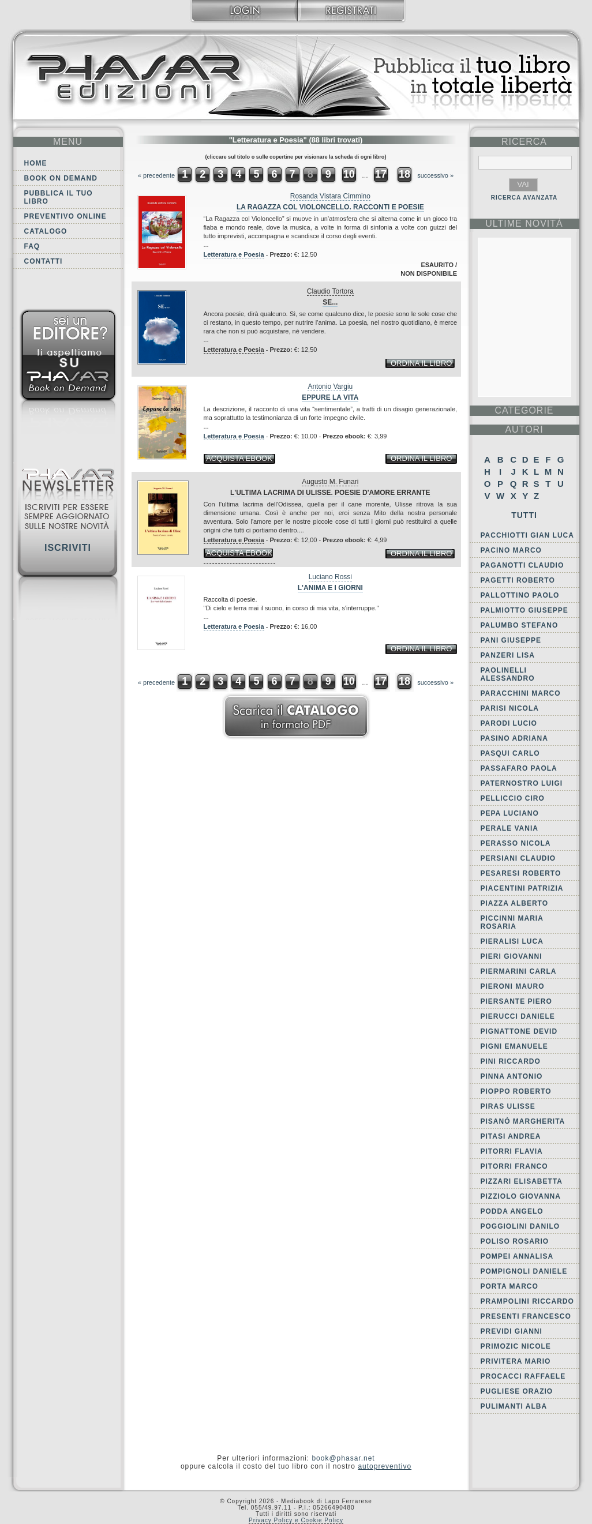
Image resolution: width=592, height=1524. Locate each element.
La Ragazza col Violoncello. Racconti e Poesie (330, 207)
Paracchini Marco (521, 693)
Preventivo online (65, 216)
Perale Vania (509, 828)
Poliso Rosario (515, 1241)
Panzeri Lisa (508, 655)
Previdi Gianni (511, 1331)
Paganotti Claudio (522, 565)
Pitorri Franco (514, 1166)
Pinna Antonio (512, 1076)
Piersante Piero (516, 1001)
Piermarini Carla (519, 971)
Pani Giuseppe (511, 640)
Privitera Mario (516, 1361)
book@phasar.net (343, 1458)
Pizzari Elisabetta (522, 1181)
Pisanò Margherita (523, 1121)
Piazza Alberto (515, 903)
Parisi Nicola (510, 708)
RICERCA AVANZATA (524, 197)
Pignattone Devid (519, 1031)
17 (381, 174)
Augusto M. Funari (330, 482)
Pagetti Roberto (518, 580)
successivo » (435, 175)
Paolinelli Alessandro (508, 674)
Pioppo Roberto (516, 1091)
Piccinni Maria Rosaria (512, 922)
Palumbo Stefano (520, 625)
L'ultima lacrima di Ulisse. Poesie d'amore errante (330, 493)
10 (349, 174)
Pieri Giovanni (511, 956)
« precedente (156, 175)
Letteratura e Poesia (234, 254)
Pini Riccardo (511, 1061)
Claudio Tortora (330, 291)
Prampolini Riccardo (527, 1301)
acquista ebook (239, 458)
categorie (523, 410)
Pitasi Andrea (511, 1136)
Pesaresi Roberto (521, 873)
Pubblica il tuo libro (58, 197)
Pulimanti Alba (514, 1406)
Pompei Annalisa (517, 1256)
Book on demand (61, 178)
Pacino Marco (511, 550)
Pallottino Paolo (520, 595)
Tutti (524, 515)
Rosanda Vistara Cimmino (330, 196)
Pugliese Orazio (517, 1391)
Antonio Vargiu (330, 386)
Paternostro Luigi (522, 783)
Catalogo (46, 231)
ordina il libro (421, 363)
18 (404, 174)
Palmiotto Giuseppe (524, 610)
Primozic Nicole (516, 1346)
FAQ (32, 246)
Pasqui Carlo (510, 753)
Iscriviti (67, 548)
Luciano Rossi (330, 577)
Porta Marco (509, 1286)
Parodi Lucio (509, 723)
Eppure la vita (330, 397)
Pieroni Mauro (513, 986)
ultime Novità (524, 223)
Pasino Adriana (514, 738)
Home (35, 163)
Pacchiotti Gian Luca (527, 535)
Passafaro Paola (519, 768)
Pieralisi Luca (512, 941)
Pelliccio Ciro (513, 798)
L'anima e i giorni (330, 588)
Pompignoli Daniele (524, 1271)
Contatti (43, 261)
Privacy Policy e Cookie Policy (296, 1520)
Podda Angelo (512, 1211)
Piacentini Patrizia (522, 888)
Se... (330, 302)
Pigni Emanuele (514, 1046)
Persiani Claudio (518, 858)
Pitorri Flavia (512, 1151)
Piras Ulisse (508, 1106)
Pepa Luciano (510, 813)
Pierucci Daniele (518, 1016)
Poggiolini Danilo (520, 1226)
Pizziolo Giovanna (521, 1196)
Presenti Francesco (526, 1316)
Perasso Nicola (516, 843)
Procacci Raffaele (523, 1376)
